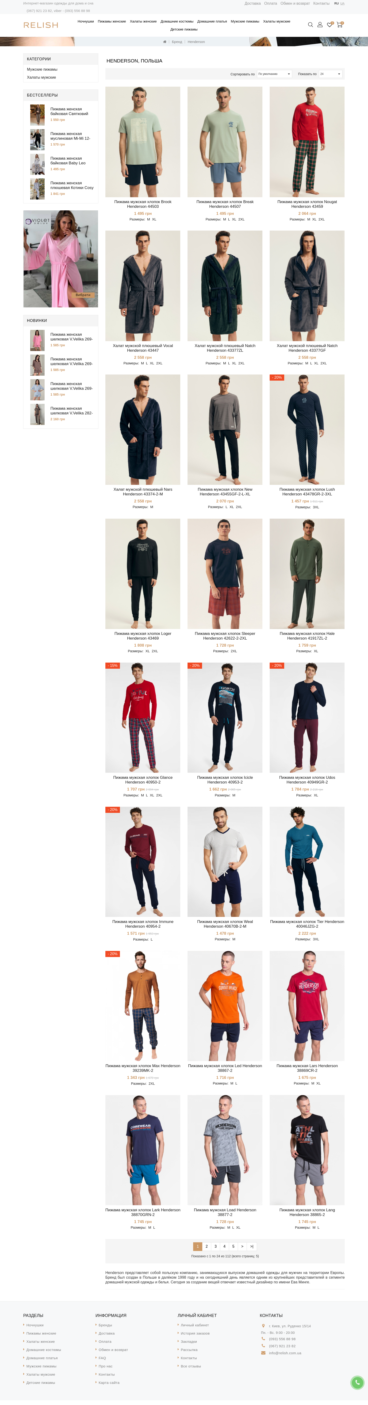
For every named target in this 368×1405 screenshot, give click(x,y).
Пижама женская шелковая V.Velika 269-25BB (71, 339)
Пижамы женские (112, 21)
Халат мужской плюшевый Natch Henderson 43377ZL (225, 348)
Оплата (270, 3)
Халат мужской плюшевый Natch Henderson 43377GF (307, 348)
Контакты (321, 3)
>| (251, 1251)
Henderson (196, 42)
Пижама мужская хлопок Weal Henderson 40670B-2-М (225, 927)
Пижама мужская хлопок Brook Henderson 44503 (142, 204)
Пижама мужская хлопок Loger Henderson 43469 (143, 637)
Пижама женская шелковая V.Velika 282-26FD (71, 413)
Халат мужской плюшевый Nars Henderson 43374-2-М (143, 493)
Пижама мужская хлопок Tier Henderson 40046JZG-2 (307, 927)
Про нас (106, 1371)
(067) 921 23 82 (39, 11)
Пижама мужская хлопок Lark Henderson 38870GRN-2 (142, 1216)
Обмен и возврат (295, 3)
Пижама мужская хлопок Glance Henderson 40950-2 (143, 782)
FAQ (102, 1363)
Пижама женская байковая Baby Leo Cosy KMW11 (67, 163)
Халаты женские (143, 21)
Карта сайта (109, 1387)
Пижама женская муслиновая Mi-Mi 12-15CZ (70, 138)
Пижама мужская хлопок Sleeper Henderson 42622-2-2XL (225, 637)
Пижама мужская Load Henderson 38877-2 (225, 1216)
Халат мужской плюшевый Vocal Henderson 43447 (143, 348)
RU (336, 3)
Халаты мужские (276, 21)
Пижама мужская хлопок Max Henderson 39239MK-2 (143, 1071)
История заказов (195, 1338)
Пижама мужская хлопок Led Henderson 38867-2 (225, 1071)
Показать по (307, 74)
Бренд (177, 42)
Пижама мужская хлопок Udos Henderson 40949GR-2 (307, 782)
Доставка (253, 3)
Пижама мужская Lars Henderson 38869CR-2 (307, 1071)
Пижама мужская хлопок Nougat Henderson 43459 (307, 204)
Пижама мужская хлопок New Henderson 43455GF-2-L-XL (225, 493)
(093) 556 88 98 (77, 11)
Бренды (105, 1330)
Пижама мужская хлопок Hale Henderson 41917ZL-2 (307, 637)
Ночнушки (86, 21)
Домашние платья (212, 21)
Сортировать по (242, 74)
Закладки (189, 1346)
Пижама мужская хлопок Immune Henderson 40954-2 (142, 927)
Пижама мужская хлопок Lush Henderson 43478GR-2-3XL (307, 493)
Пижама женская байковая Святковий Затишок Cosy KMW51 (71, 114)
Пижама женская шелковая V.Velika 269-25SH (71, 364)
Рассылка (189, 1354)
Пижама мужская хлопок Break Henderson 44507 (224, 204)
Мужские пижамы (245, 21)
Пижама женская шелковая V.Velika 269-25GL (71, 388)
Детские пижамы (184, 29)
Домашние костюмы (177, 21)
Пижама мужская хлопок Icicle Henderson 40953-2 (225, 782)
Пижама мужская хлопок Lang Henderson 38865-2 (307, 1216)
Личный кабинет (195, 1330)
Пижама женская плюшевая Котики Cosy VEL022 (72, 188)
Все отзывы (191, 1371)
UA (342, 3)
